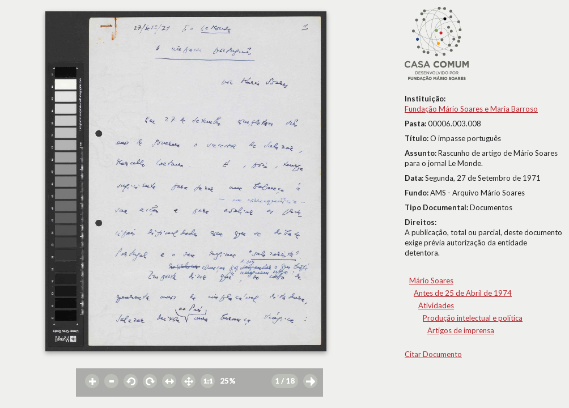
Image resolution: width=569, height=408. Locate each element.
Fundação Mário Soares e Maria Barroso (471, 108)
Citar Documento (433, 354)
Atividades (436, 305)
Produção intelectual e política (473, 317)
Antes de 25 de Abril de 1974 (463, 293)
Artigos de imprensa (460, 330)
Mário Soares (431, 280)
